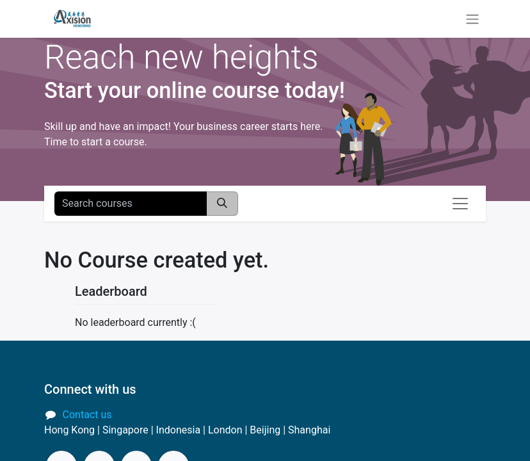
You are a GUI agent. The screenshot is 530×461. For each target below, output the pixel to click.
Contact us (87, 414)
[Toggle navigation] (472, 19)
